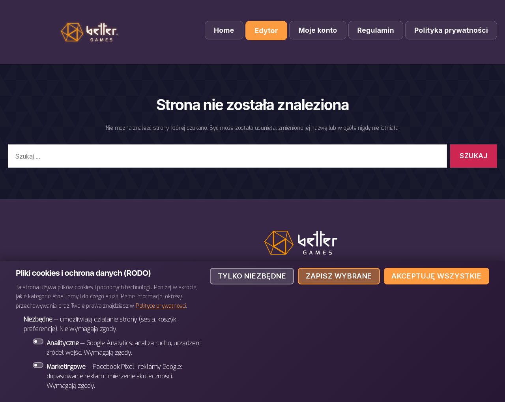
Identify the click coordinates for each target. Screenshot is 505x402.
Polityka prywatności (451, 30)
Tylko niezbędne (252, 276)
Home (224, 30)
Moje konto (317, 30)
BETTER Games (91, 32)
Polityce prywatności (161, 305)
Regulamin (375, 30)
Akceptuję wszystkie (436, 276)
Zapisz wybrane (339, 276)
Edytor (266, 30)
